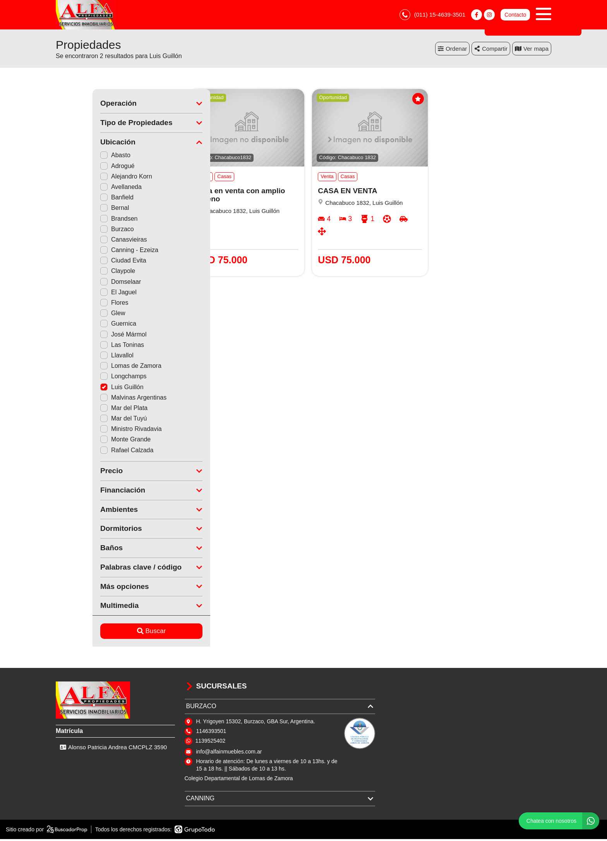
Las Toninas (85, 346)
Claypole (80, 272)
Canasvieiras (86, 241)
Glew (75, 315)
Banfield (80, 199)
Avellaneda (84, 188)
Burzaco (80, 230)
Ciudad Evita (86, 262)
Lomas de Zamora (94, 367)
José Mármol (86, 336)
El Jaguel (81, 293)
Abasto (78, 157)
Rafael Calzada (90, 451)
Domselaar (83, 283)
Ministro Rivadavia (94, 430)
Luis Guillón (85, 388)
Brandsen (82, 220)
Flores (77, 304)
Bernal (77, 209)
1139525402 (210, 742)
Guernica (81, 325)
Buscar (114, 633)
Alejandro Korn (89, 178)
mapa (532, 50)
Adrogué (80, 167)
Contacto (515, 15)
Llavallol (80, 356)
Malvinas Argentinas (96, 399)
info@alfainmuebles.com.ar (229, 753)
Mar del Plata (87, 409)
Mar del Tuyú (86, 420)
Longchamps (86, 378)
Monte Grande (88, 441)
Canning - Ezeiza (92, 252)
